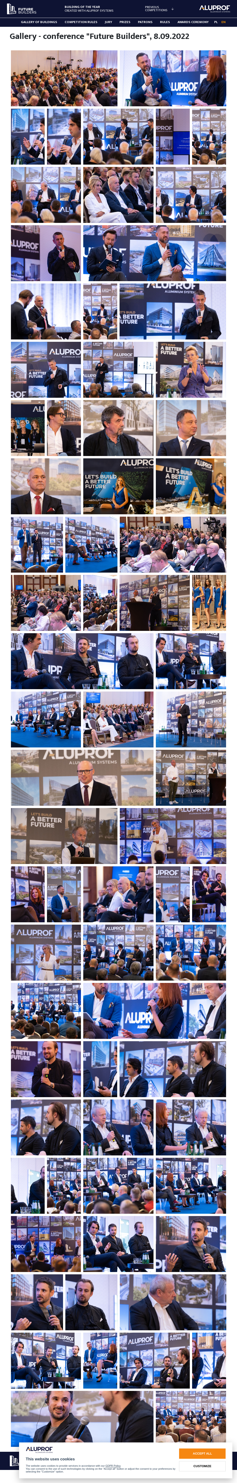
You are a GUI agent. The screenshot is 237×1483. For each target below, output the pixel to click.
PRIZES (125, 22)
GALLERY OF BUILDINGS (39, 22)
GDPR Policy (112, 1465)
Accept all (202, 1453)
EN (223, 22)
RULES (165, 22)
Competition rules (81, 22)
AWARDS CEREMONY (193, 22)
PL (216, 22)
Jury (108, 22)
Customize (202, 1466)
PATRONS (145, 22)
